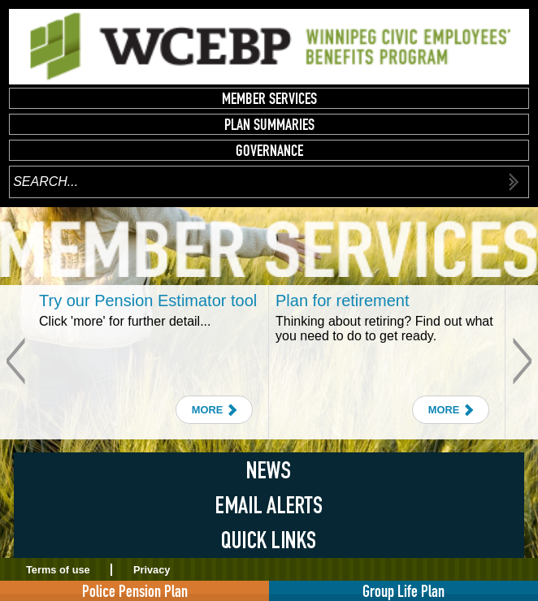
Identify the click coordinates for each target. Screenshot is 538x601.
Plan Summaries (269, 124)
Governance (269, 150)
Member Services (269, 98)
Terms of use (58, 570)
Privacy (152, 570)
